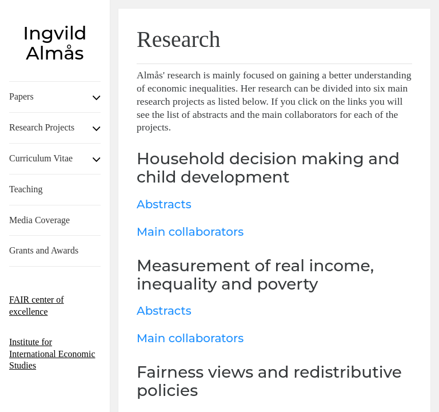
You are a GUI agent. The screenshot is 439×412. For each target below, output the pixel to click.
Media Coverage (39, 220)
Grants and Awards (43, 250)
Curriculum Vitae (41, 158)
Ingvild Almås (54, 43)
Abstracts (164, 204)
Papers (21, 96)
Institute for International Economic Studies (52, 354)
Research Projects (41, 127)
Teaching (25, 189)
